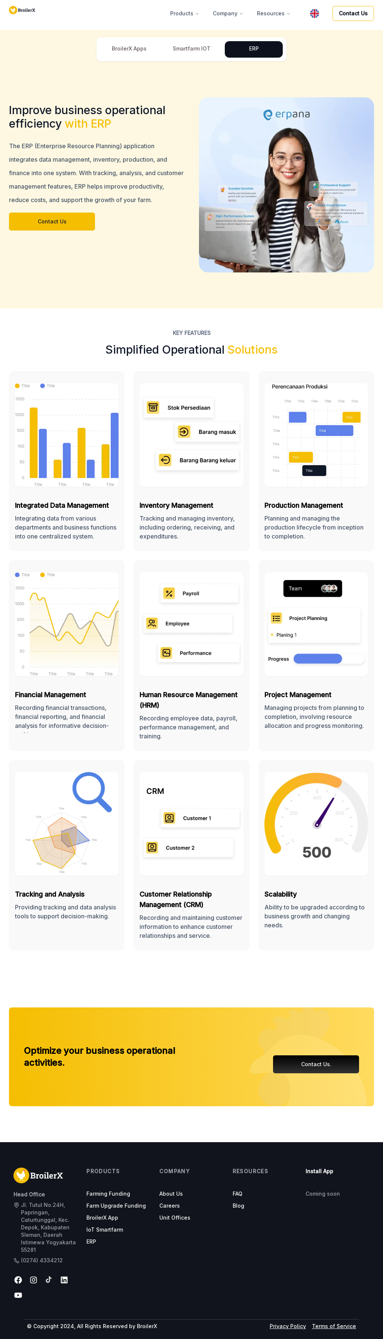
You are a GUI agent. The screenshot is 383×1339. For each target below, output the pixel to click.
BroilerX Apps (129, 48)
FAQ (237, 1193)
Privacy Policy (288, 1326)
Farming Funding (108, 1193)
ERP (254, 48)
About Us (171, 1193)
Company (228, 13)
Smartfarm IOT (192, 48)
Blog (238, 1205)
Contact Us (353, 13)
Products (184, 13)
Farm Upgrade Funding (116, 1205)
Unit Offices (174, 1217)
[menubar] (314, 13)
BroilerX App (102, 1217)
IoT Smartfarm (104, 1229)
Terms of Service (334, 1326)
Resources (274, 13)
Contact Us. (316, 1064)
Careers (169, 1205)
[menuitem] (315, 13)
